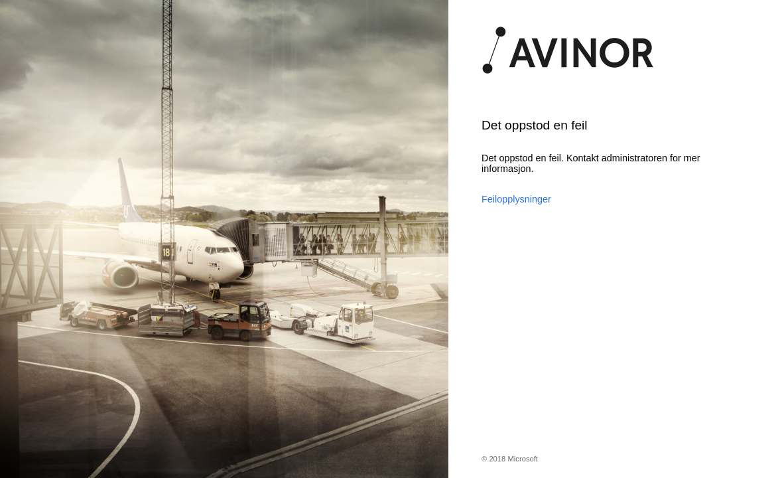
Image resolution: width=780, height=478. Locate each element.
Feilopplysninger (516, 199)
